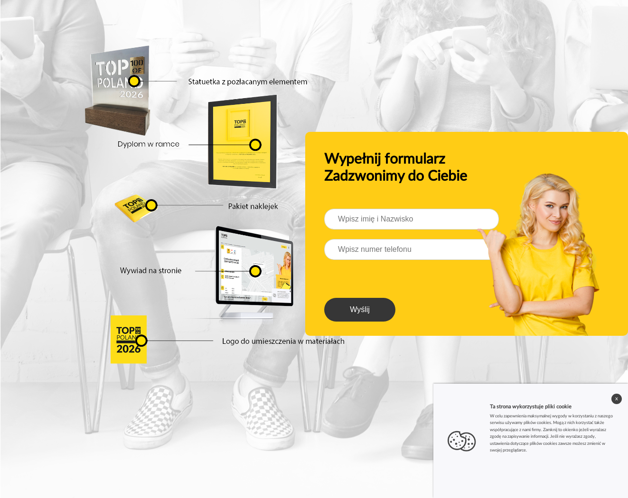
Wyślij (360, 309)
